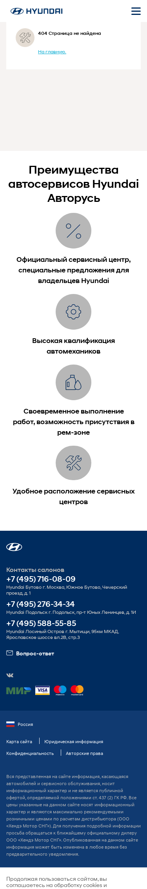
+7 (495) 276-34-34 (40, 604)
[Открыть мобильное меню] (136, 11)
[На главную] (36, 11)
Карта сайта (19, 741)
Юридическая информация (73, 741)
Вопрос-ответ (30, 653)
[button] (14, 547)
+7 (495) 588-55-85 (41, 623)
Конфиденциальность (30, 753)
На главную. (52, 51)
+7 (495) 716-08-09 (41, 579)
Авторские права (84, 753)
